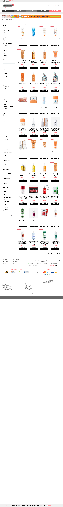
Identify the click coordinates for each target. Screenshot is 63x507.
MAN (55, 265)
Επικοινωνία (15, 263)
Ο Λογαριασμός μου (16, 259)
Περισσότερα (43, 505)
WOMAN (51, 265)
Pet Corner (49, 12)
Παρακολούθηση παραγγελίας (39, 0)
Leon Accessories (55, 10)
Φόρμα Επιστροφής (5, 287)
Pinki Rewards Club (5, 279)
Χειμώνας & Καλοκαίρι (20, 10)
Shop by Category (7, 10)
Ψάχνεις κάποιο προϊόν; (28, 284)
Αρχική (5, 259)
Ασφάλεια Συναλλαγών (5, 285)
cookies (23, 505)
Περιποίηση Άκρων (28, 12)
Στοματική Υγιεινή (35, 12)
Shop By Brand (43, 10)
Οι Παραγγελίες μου (6, 263)
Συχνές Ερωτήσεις (27, 283)
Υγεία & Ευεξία (42, 12)
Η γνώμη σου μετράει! (28, 285)
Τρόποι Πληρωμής (4, 284)
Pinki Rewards (16, 261)
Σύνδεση (46, 0)
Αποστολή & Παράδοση (5, 283)
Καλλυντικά (5, 12)
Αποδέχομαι (49, 505)
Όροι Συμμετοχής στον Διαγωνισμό (7, 289)
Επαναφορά (13, 215)
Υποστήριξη (5, 261)
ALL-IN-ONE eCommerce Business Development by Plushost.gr (35, 297)
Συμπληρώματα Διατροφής (13, 12)
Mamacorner (21, 12)
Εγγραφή (51, 0)
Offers (31, 10)
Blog (25, 279)
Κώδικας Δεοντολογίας (28, 288)
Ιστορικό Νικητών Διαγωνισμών (6, 288)
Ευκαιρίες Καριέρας (27, 289)
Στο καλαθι (22, 45)
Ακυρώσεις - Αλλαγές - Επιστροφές (7, 286)
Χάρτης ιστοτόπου (27, 286)
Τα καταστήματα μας (27, 290)
